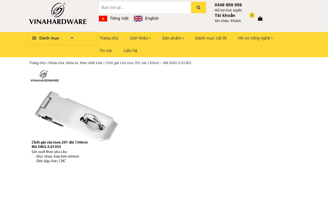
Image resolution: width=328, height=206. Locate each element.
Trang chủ (108, 38)
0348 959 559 (228, 4)
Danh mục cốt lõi (211, 38)
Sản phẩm (173, 38)
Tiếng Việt (114, 18)
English (146, 18)
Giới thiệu (140, 38)
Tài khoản (225, 15)
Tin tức (105, 50)
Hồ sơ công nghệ (255, 38)
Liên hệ (130, 50)
